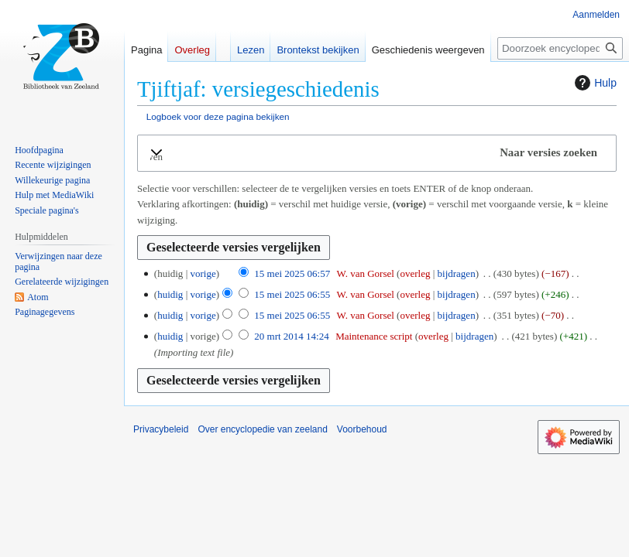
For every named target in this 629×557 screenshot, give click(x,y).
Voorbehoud (362, 429)
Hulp (594, 83)
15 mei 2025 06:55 (292, 294)
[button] (376, 152)
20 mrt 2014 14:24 (291, 336)
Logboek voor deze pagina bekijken (218, 116)
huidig (170, 294)
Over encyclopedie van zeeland (262, 429)
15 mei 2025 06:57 (292, 273)
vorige (202, 273)
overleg (415, 273)
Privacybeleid (160, 429)
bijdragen (457, 273)
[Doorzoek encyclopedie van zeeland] (560, 48)
